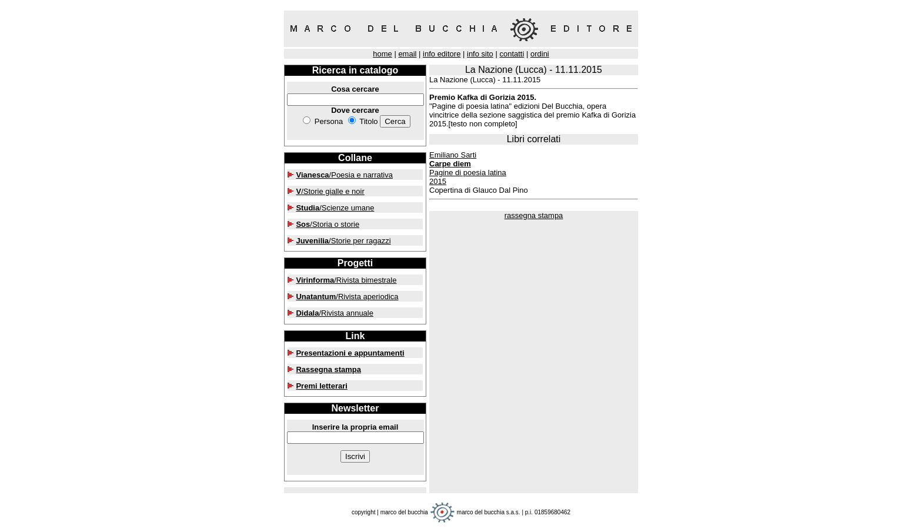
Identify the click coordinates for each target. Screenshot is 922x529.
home (382, 53)
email (407, 53)
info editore (441, 53)
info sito (480, 53)
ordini (539, 53)
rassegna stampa (534, 215)
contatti (511, 53)
